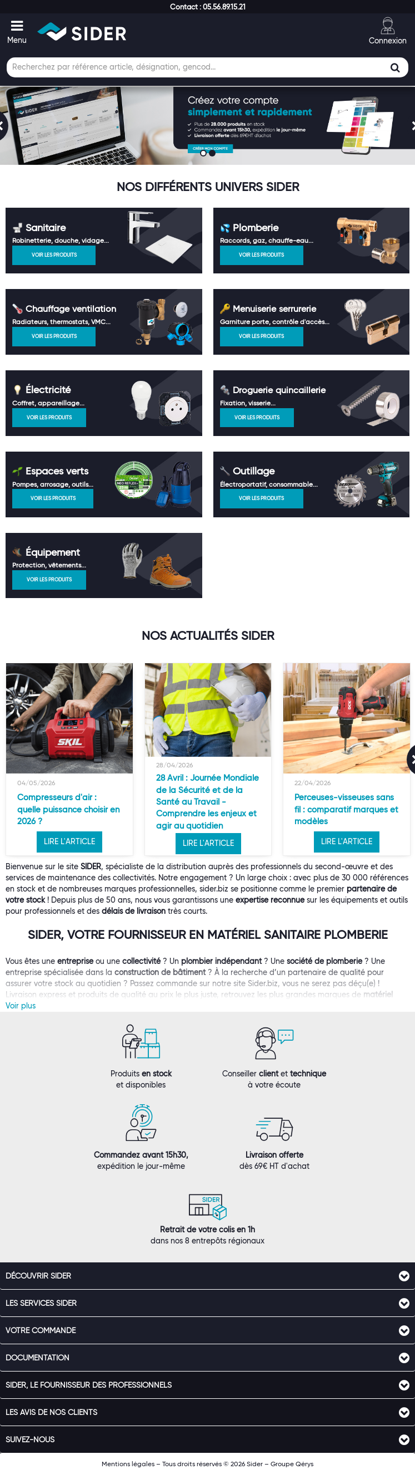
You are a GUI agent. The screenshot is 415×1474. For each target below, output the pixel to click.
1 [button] (204, 154)
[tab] (207, 1276)
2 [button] (213, 154)
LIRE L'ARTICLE (69, 841)
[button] (208, 6)
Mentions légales (128, 1464)
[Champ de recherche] (207, 67)
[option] (69, 759)
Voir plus (21, 1006)
